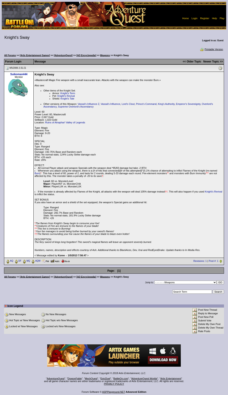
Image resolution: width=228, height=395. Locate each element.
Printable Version (211, 49)
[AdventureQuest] (63, 55)
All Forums (10, 55)
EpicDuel (105, 378)
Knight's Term (67, 93)
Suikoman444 (18, 74)
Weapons (105, 55)
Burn (37, 173)
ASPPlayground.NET (113, 392)
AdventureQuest (56, 378)
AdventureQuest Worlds (144, 378)
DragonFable (75, 378)
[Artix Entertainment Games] (35, 55)
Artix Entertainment (170, 378)
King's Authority (166, 104)
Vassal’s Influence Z (88, 104)
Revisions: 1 (200, 261)
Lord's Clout (128, 104)
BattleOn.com (120, 378)
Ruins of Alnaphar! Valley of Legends (65, 122)
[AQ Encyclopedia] (86, 55)
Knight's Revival (66, 96)
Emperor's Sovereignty (188, 104)
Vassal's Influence (110, 104)
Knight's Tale (67, 98)
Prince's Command (146, 104)
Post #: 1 (213, 261)
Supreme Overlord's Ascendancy (76, 106)
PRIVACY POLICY (114, 384)
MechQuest (91, 378)
